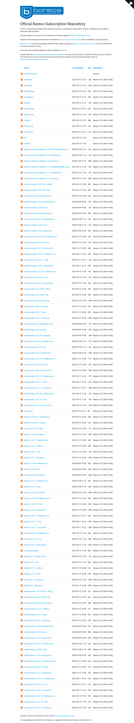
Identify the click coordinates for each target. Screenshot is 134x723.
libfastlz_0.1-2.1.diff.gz (33, 568)
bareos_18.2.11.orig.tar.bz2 (35, 527)
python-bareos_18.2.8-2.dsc (35, 632)
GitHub (64, 50)
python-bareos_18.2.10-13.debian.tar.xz (40, 661)
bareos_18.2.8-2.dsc (32, 469)
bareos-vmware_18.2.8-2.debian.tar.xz (39, 202)
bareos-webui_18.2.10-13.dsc (36, 364)
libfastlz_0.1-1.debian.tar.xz (35, 556)
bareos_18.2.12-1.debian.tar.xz (36, 533)
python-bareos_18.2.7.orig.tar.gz (37, 620)
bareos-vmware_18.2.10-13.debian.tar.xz (40, 237)
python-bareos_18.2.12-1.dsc (36, 702)
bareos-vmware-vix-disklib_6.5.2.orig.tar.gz (41, 161)
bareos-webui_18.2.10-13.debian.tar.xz (39, 359)
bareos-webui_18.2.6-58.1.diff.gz (37, 289)
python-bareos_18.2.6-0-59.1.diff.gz (38, 591)
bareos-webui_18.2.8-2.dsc (35, 330)
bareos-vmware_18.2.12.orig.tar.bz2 (38, 283)
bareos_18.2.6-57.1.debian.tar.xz (37, 417)
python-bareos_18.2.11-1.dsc (36, 684)
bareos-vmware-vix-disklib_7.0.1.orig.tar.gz (41, 178)
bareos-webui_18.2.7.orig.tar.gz (36, 318)
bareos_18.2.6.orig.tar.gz (34, 434)
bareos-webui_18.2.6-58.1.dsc (36, 295)
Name (26, 68)
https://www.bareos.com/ (80, 35)
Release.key (29, 114)
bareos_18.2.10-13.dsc (33, 504)
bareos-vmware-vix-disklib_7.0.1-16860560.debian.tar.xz (47, 167)
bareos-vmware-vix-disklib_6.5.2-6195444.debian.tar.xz (46, 149)
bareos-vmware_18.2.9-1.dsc (35, 225)
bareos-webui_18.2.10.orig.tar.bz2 (38, 370)
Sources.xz (28, 132)
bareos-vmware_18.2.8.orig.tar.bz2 (38, 213)
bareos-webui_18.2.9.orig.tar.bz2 (37, 353)
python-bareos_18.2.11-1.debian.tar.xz (39, 679)
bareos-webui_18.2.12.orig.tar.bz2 (38, 405)
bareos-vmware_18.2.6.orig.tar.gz (37, 196)
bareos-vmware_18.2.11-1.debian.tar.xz (40, 254)
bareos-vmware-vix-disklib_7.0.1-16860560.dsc (43, 173)
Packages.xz (29, 97)
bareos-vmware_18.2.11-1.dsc (36, 260)
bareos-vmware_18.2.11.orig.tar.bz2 (38, 266)
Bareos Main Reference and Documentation (49, 55)
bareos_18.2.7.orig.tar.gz (34, 458)
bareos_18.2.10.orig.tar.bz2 (35, 510)
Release (27, 103)
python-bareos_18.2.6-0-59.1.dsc (37, 597)
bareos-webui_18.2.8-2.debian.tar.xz (38, 324)
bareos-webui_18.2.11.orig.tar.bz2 (38, 388)
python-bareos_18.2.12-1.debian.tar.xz (39, 696)
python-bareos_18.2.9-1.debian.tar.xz (39, 644)
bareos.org (27, 44)
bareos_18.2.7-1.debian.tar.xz (36, 440)
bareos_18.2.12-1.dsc (33, 539)
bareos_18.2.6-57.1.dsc (33, 428)
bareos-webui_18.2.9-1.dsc (35, 347)
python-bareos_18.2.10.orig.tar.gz (37, 673)
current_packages (31, 551)
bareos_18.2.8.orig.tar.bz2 (34, 475)
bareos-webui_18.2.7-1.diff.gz (36, 306)
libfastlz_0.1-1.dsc (31, 562)
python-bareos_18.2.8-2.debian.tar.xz (39, 626)
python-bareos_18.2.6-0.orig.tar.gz (38, 603)
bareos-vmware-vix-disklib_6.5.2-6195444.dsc (42, 155)
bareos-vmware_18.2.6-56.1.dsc (37, 190)
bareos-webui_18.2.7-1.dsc (35, 312)
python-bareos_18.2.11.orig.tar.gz (37, 690)
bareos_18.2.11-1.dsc (33, 522)
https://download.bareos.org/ (84, 44)
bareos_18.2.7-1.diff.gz (33, 446)
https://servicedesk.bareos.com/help (33, 59)
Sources (27, 120)
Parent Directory (30, 74)
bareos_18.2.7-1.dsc (32, 452)
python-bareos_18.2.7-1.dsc (35, 615)
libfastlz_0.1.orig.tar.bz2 (34, 580)
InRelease (28, 80)
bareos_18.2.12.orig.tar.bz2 (35, 545)
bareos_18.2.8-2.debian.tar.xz (36, 463)
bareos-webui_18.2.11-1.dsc (35, 382)
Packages (28, 85)
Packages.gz (29, 91)
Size (89, 68)
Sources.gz (28, 126)
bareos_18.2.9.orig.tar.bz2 (34, 492)
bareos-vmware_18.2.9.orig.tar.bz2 (38, 231)
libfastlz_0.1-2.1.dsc (32, 574)
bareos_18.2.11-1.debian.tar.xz (36, 516)
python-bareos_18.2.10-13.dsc (36, 667)
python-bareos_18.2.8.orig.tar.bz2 (37, 638)
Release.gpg (29, 109)
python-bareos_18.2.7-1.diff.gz (36, 609)
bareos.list (28, 411)
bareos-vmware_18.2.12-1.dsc (36, 277)
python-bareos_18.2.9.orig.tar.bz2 (37, 655)
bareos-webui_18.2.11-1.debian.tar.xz (39, 376)
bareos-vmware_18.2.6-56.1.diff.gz (38, 184)
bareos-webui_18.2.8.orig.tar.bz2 (37, 335)
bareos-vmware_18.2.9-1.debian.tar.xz (39, 219)
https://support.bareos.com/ (70, 40)
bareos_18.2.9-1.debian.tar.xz (36, 481)
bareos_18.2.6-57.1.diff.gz (34, 423)
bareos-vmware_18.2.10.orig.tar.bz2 (38, 248)
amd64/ (27, 144)
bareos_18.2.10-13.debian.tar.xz (37, 498)
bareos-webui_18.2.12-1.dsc (35, 399)
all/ (25, 138)
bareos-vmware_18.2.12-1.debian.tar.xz (40, 271)
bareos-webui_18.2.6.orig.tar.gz (36, 301)
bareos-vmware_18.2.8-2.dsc (35, 207)
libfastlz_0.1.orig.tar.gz (33, 585)
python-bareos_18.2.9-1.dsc (35, 649)
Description (98, 68)
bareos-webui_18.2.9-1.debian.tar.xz (38, 341)
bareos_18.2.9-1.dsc (32, 487)
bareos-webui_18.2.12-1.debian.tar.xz (39, 394)
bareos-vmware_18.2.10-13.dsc (36, 242)
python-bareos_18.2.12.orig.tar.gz (37, 708)
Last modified (77, 68)
